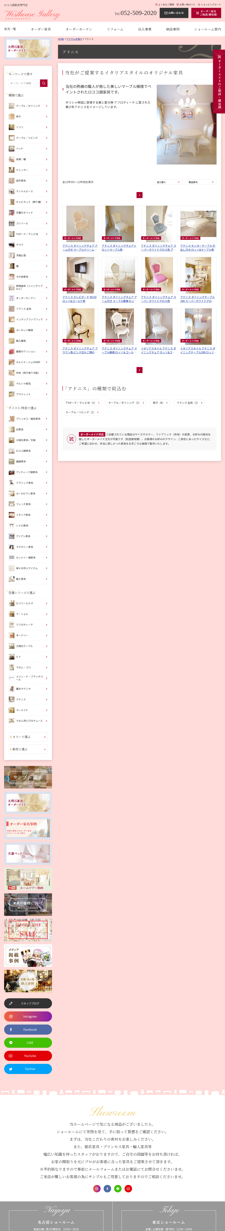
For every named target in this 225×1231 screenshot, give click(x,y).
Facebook (107, 1188)
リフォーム (115, 29)
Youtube (128, 1188)
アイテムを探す (74, 38)
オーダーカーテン (78, 29)
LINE (118, 1188)
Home (61, 38)
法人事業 (144, 29)
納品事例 (173, 29)
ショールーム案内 (207, 29)
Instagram (97, 1188)
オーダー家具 (41, 29)
